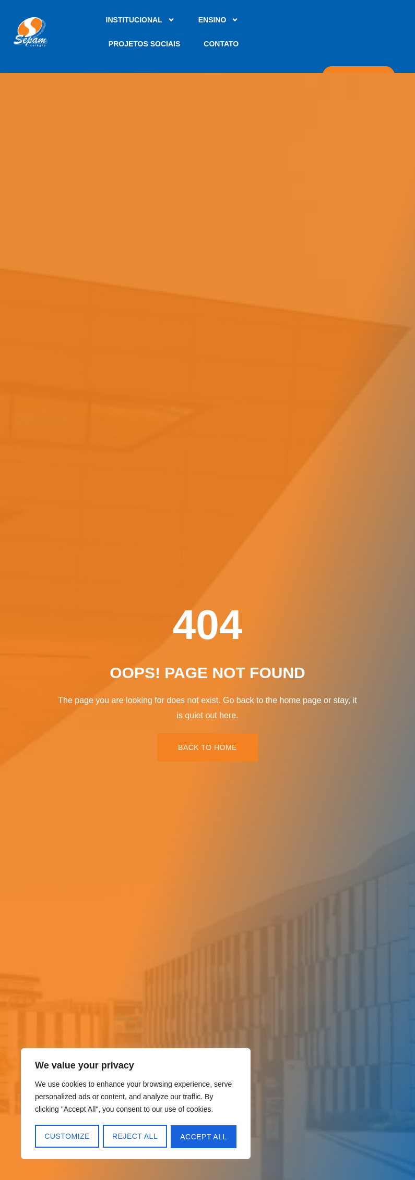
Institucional (140, 20)
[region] (136, 1104)
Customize (67, 1137)
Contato (221, 44)
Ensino (218, 20)
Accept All (204, 1137)
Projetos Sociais (144, 44)
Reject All (135, 1137)
